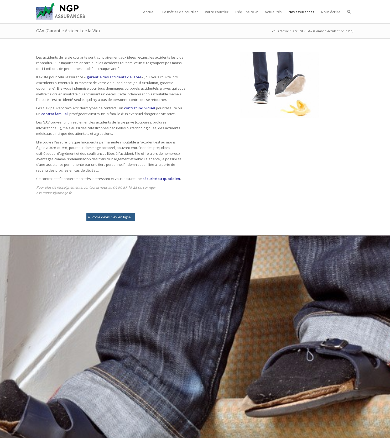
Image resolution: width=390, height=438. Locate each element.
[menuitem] (149, 11)
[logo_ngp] (61, 11)
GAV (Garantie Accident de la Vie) (68, 31)
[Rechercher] (349, 11)
